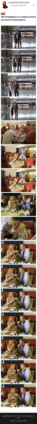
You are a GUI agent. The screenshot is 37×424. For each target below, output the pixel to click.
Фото (3, 13)
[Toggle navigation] (34, 5)
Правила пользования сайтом (18, 421)
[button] (18, 37)
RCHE (18, 418)
